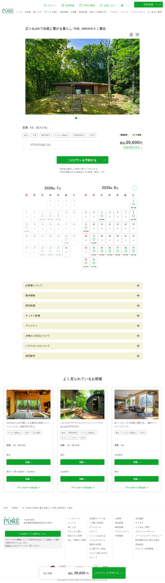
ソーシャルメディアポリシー (148, 536)
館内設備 (83, 12)
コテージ (93, 531)
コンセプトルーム (97, 540)
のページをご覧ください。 (23, 545)
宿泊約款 (139, 544)
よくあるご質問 (154, 12)
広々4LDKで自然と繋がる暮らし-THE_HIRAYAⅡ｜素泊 (47, 508)
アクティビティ (138, 12)
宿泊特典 (64, 12)
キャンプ (93, 557)
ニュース (125, 12)
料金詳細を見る (132, 147)
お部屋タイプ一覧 (97, 518)
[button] (76, 118)
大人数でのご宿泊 (97, 549)
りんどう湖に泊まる (98, 553)
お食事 (74, 12)
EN (128, 5)
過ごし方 (37, 12)
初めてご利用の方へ (99, 12)
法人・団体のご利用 (77, 540)
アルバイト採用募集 (144, 549)
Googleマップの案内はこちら (33, 534)
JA (121, 5)
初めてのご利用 (75, 536)
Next (49, 404)
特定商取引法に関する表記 (147, 540)
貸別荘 (15, 508)
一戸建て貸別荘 (96, 523)
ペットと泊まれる (97, 536)
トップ (19, 12)
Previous (8, 404)
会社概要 (139, 518)
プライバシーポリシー (145, 531)
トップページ (74, 518)
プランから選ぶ (51, 12)
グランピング (95, 527)
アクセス (114, 12)
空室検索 (119, 536)
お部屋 (28, 12)
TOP (6, 508)
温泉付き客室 (95, 544)
